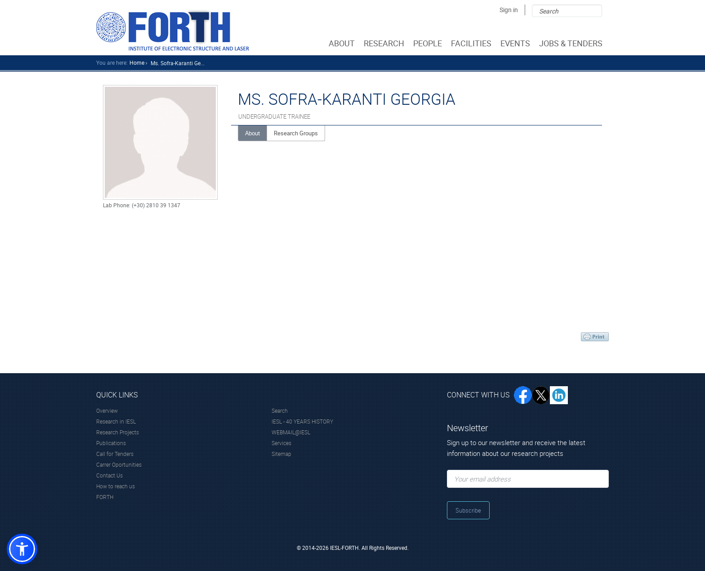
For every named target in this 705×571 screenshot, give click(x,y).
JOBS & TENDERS (571, 43)
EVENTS (516, 43)
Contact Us (109, 475)
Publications (111, 442)
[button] (22, 549)
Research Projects (117, 432)
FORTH (104, 496)
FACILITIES (472, 43)
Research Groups (296, 133)
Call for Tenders (115, 453)
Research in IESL (116, 421)
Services (281, 442)
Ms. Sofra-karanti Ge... (178, 63)
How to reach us (115, 486)
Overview (107, 410)
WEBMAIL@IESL (291, 432)
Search (280, 410)
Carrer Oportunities (119, 464)
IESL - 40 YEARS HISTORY (302, 421)
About (252, 133)
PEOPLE (428, 43)
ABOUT (343, 43)
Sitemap (281, 453)
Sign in (509, 9)
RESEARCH (385, 43)
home (136, 62)
